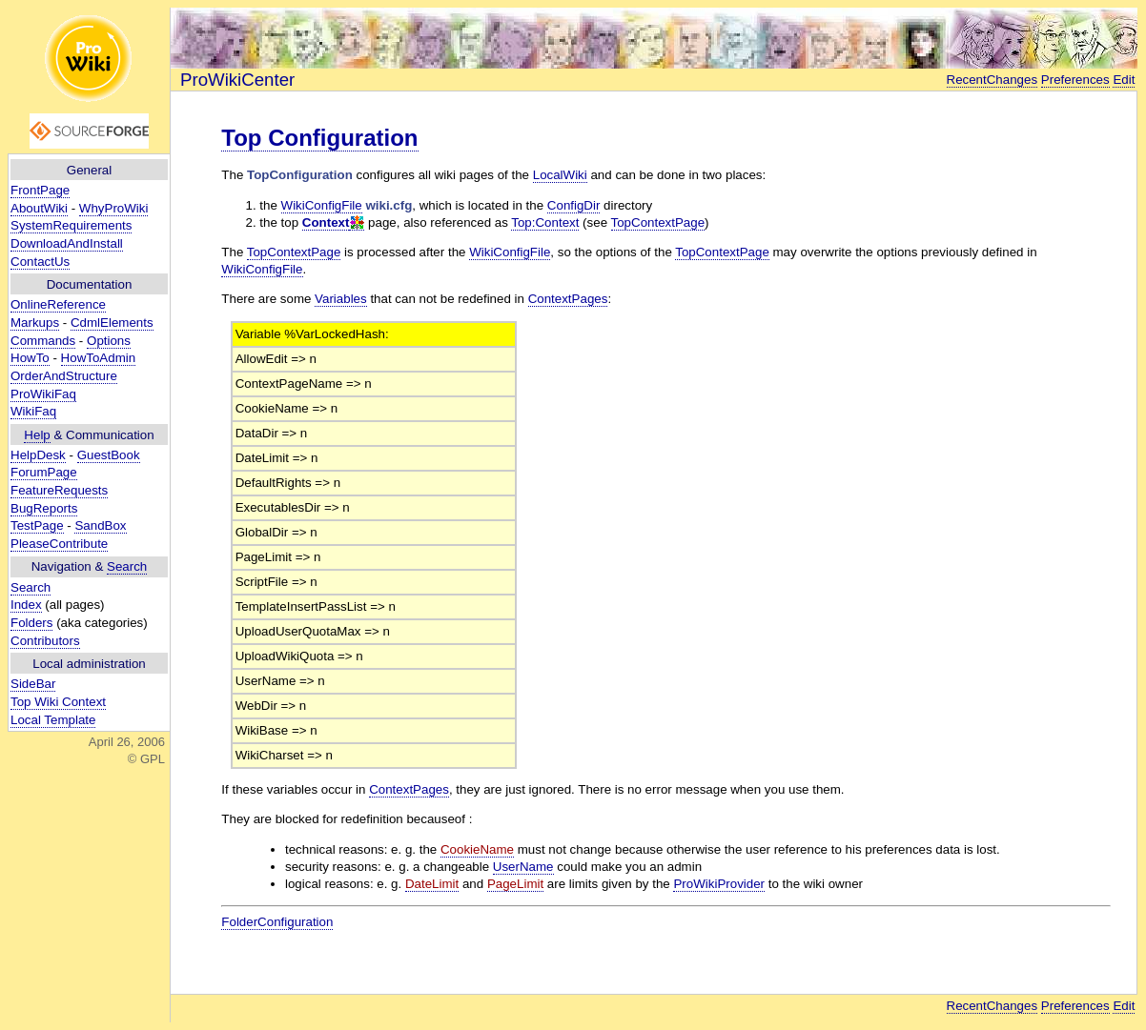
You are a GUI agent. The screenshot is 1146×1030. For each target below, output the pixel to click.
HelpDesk (38, 455)
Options (109, 340)
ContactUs (40, 261)
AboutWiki (39, 208)
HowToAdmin (98, 358)
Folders (31, 623)
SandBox (100, 525)
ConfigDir (574, 205)
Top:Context (545, 222)
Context (326, 222)
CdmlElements (112, 322)
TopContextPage (658, 222)
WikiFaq (33, 411)
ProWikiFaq (43, 394)
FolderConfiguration (277, 922)
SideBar (32, 684)
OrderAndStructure (63, 376)
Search (127, 566)
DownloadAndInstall (66, 243)
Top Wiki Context (58, 702)
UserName (523, 866)
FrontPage (40, 190)
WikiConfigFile (321, 205)
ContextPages (568, 299)
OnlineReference (58, 304)
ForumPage (43, 472)
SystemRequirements (71, 225)
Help (37, 435)
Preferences (1075, 79)
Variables (341, 299)
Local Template (52, 720)
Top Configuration (319, 138)
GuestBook (108, 455)
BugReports (43, 508)
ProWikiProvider (719, 884)
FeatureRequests (59, 490)
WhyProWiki (114, 208)
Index (26, 604)
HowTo (30, 358)
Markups (34, 322)
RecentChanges (992, 79)
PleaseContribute (59, 543)
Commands (42, 340)
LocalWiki (560, 175)
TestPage (37, 525)
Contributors (45, 641)
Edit (1124, 79)
